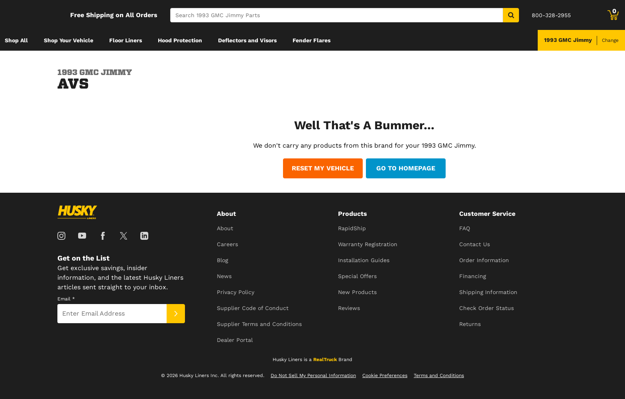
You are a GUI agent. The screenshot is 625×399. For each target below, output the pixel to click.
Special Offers (357, 276)
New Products (357, 292)
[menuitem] (16, 40)
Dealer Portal (235, 340)
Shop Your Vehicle (68, 40)
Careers (227, 244)
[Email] (112, 313)
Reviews (349, 308)
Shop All (16, 40)
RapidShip (352, 228)
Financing (472, 276)
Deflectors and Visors (247, 40)
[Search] (336, 15)
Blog (222, 260)
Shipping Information (488, 292)
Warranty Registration (367, 244)
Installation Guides (363, 260)
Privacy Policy (235, 292)
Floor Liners (125, 40)
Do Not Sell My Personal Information (313, 375)
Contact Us (474, 244)
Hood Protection (180, 40)
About (225, 228)
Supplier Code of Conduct (253, 308)
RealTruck (325, 359)
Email (66, 299)
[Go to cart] (613, 15)
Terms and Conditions (439, 375)
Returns (470, 324)
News (224, 276)
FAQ (464, 228)
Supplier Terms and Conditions (259, 324)
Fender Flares (311, 40)
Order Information (484, 260)
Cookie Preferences (384, 375)
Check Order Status (486, 308)
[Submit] (176, 313)
